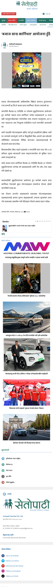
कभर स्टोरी (11, 20)
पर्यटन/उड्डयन (23, 25)
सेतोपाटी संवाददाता (15, 44)
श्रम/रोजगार (43, 25)
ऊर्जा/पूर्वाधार (33, 25)
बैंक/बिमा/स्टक (12, 25)
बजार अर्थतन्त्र (31, 20)
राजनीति (21, 20)
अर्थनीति (3, 25)
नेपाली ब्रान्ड (42, 20)
